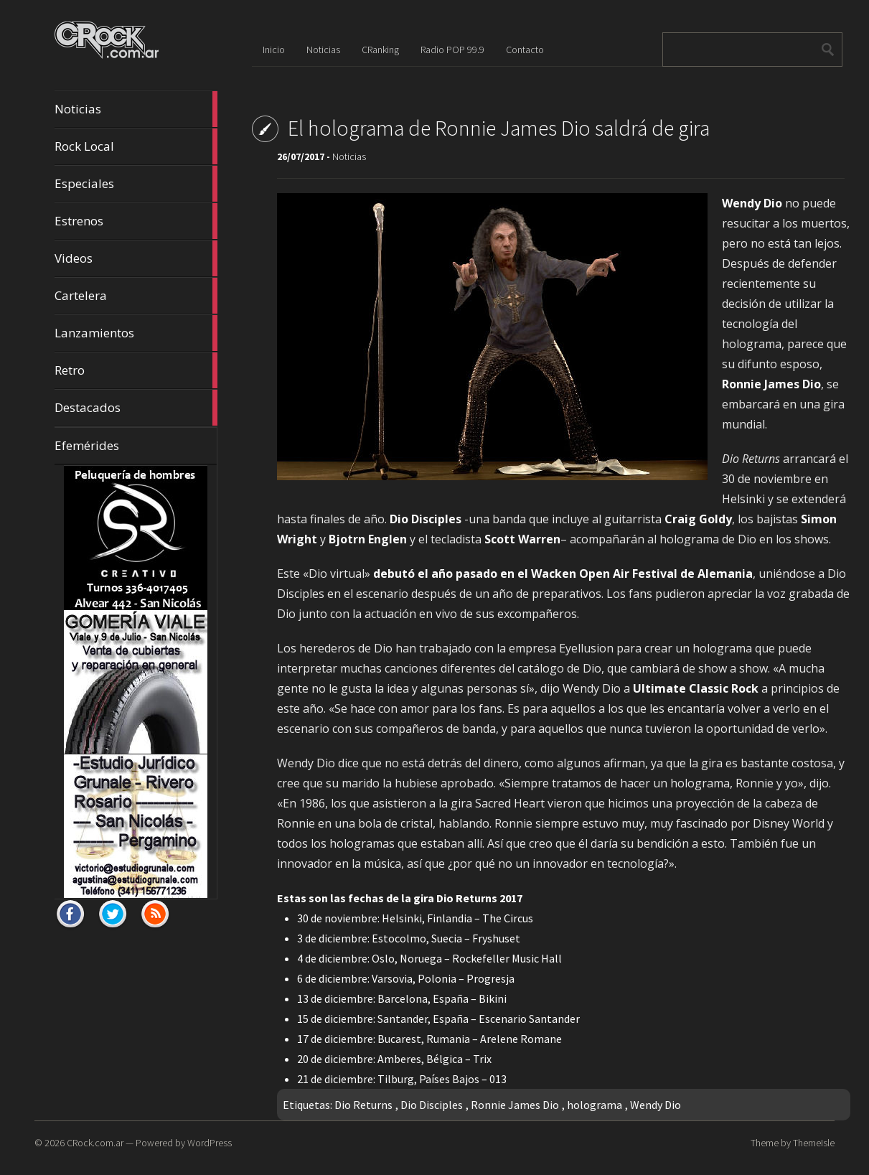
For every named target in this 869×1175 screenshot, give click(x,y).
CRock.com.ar (95, 1142)
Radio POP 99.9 (452, 49)
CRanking (380, 49)
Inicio (274, 49)
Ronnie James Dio (515, 1104)
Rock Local (136, 146)
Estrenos (136, 221)
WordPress (209, 1142)
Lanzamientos (136, 333)
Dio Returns (363, 1104)
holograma (594, 1104)
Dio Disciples (431, 1104)
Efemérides (87, 445)
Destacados (136, 408)
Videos (136, 258)
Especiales (136, 184)
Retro (136, 370)
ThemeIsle (814, 1142)
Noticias (136, 109)
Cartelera (136, 296)
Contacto (525, 49)
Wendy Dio (655, 1104)
